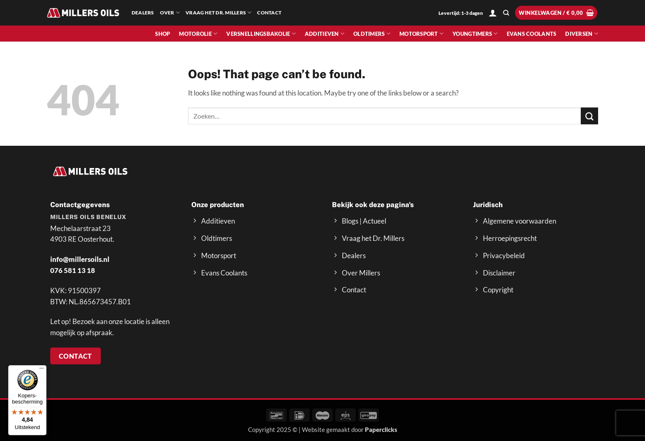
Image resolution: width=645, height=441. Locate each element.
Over (170, 12)
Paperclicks (381, 429)
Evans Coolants (532, 33)
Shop (162, 33)
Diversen (581, 33)
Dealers (143, 12)
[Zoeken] (506, 13)
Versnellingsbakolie (261, 33)
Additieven (324, 33)
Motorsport (421, 33)
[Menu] (41, 370)
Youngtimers (474, 33)
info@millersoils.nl (79, 259)
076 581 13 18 (72, 270)
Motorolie (198, 33)
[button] (493, 13)
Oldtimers (371, 33)
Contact (269, 12)
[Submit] (589, 115)
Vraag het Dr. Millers (218, 12)
